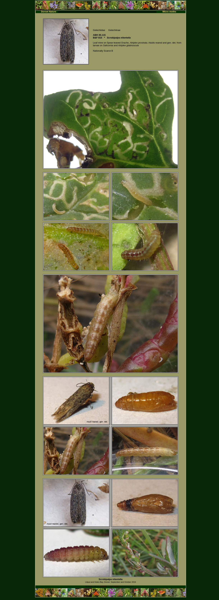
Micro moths (169, 11)
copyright (103, 586)
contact (116, 586)
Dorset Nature (48, 11)
